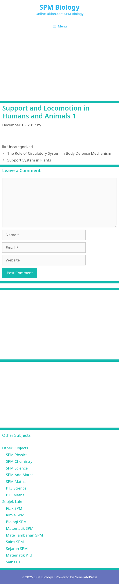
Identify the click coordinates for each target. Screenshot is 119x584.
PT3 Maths (15, 494)
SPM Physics (16, 454)
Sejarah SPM (17, 548)
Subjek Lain (12, 501)
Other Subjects (15, 447)
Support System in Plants (29, 160)
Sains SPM (15, 541)
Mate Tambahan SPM (24, 535)
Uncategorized (20, 146)
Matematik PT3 (19, 555)
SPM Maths (15, 481)
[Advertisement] (59, 68)
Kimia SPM (15, 514)
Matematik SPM (19, 528)
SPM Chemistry (19, 461)
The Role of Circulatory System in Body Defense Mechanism (59, 153)
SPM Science (17, 468)
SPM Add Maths (19, 474)
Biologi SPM (16, 521)
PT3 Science (16, 488)
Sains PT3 (14, 561)
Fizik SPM (14, 508)
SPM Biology (60, 7)
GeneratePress (86, 577)
